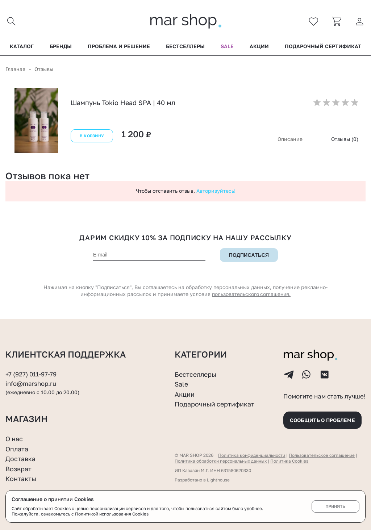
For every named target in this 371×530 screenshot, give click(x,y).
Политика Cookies (290, 461)
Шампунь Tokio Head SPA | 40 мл (123, 103)
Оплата (17, 449)
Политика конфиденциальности (251, 455)
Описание (290, 139)
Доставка (20, 459)
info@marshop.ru (31, 383)
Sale (227, 47)
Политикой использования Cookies (112, 514)
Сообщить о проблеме (324, 420)
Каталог (22, 47)
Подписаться (249, 255)
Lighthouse (218, 480)
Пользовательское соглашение (322, 455)
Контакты (21, 479)
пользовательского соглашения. (251, 294)
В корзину (92, 136)
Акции (259, 47)
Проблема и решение (119, 47)
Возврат (18, 469)
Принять (335, 506)
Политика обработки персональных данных (221, 461)
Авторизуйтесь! (215, 191)
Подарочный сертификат (323, 47)
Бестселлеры (185, 47)
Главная (15, 69)
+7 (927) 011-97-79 (31, 373)
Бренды (61, 47)
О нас (14, 439)
